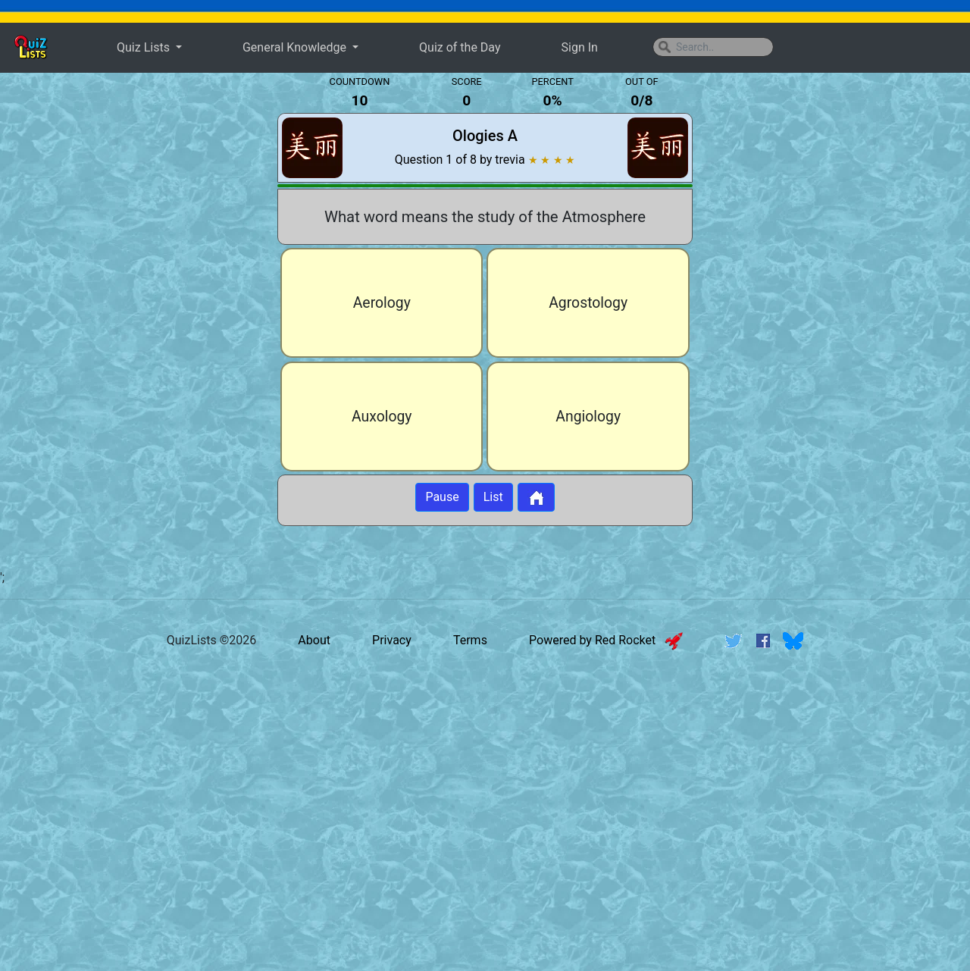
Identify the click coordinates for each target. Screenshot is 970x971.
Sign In (580, 47)
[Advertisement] (131, 321)
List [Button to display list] (493, 497)
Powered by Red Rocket (606, 641)
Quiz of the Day (459, 47)
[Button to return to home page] (536, 498)
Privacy (391, 641)
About (314, 641)
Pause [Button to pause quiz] (441, 497)
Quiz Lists (145, 47)
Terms (470, 641)
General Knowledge (295, 47)
